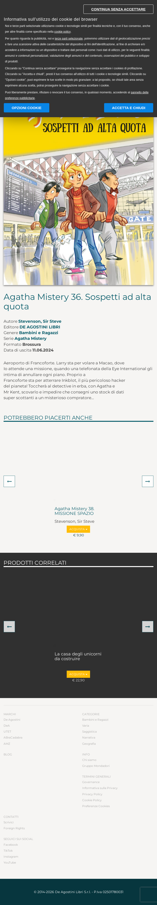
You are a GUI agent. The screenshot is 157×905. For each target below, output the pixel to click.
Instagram (11, 856)
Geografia (89, 743)
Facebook (11, 844)
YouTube (10, 862)
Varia (85, 725)
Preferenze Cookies (96, 806)
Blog (8, 754)
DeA (7, 725)
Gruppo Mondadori (96, 766)
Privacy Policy (92, 794)
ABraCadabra (13, 737)
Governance (91, 782)
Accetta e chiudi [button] (128, 108)
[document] (78, 51)
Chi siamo (89, 760)
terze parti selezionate (69, 38)
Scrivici (9, 822)
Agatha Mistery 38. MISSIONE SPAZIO (74, 511)
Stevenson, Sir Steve (39, 321)
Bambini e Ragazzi (38, 332)
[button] (9, 481)
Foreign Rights (14, 828)
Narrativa (88, 737)
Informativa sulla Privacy (100, 788)
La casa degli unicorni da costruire (78, 656)
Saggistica (89, 731)
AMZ (7, 743)
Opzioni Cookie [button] (26, 108)
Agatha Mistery (30, 338)
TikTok (8, 850)
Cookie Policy (92, 800)
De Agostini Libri (40, 327)
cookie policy (62, 31)
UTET (7, 731)
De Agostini (12, 719)
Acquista (78, 529)
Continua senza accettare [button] (118, 9)
